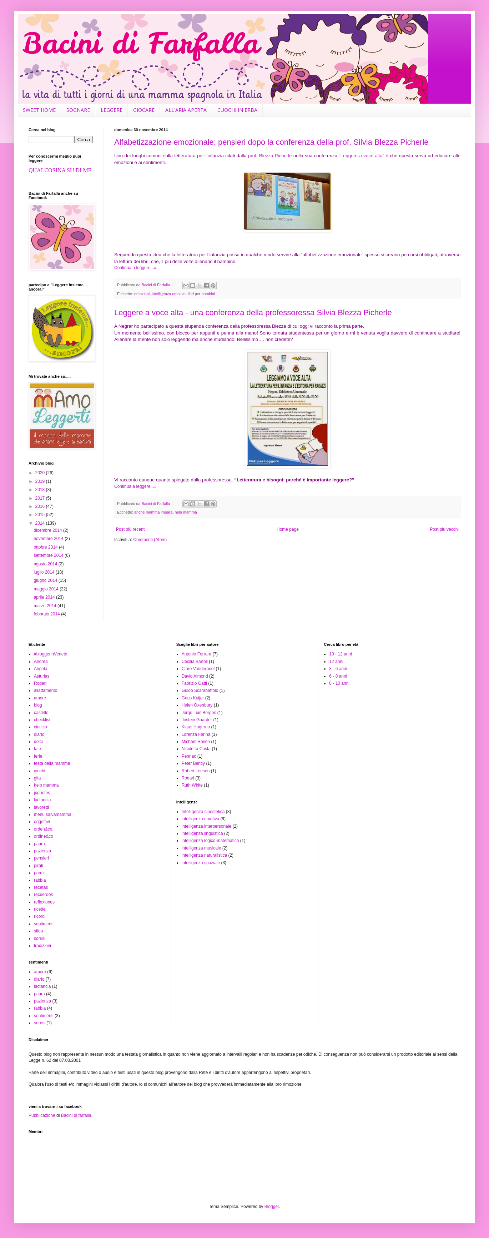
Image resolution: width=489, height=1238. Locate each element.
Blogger (271, 1206)
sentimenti (44, 923)
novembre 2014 (49, 538)
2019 (40, 481)
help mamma (186, 512)
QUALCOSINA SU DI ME (60, 170)
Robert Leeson (196, 770)
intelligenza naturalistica (204, 855)
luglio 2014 (44, 572)
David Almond (195, 676)
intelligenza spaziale (201, 862)
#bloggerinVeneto (50, 654)
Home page (288, 529)
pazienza (42, 850)
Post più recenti (131, 529)
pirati (38, 865)
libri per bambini (201, 294)
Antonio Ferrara (196, 654)
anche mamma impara (153, 512)
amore (40, 697)
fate (37, 748)
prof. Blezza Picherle (270, 155)
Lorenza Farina (196, 734)
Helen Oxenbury (197, 705)
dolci (38, 741)
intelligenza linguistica (202, 833)
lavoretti (41, 807)
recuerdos (43, 894)
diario (39, 734)
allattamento (45, 690)
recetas (41, 887)
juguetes (42, 792)
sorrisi (39, 938)
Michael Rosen (196, 741)
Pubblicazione (42, 1115)
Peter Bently (193, 763)
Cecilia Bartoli (195, 661)
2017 (40, 498)
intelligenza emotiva (169, 294)
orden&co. (44, 829)
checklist (42, 719)
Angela (40, 668)
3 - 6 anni (338, 668)
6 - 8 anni (338, 676)
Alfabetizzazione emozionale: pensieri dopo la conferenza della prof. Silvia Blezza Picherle (271, 142)
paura (39, 843)
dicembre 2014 (48, 530)
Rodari (40, 683)
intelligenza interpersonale (206, 826)
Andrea (41, 661)
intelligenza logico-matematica (210, 840)
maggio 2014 (47, 588)
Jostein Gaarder (197, 719)
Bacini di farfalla (76, 1115)
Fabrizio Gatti (194, 683)
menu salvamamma (52, 814)
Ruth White (192, 785)
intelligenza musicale (201, 848)
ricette (40, 909)
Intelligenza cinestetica (203, 811)
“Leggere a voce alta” (361, 155)
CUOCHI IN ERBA (237, 110)
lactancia (42, 799)
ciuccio (40, 726)
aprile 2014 (45, 597)
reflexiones (44, 902)
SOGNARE (78, 110)
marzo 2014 (45, 605)
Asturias (41, 676)
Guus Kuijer (193, 697)
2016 (40, 506)
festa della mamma (52, 763)
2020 (40, 472)
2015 (40, 514)
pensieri (41, 858)
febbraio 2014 (47, 613)
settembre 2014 (49, 555)
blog (38, 705)
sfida (38, 931)
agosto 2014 (46, 563)
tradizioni (42, 945)
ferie (38, 756)
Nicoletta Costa (196, 748)
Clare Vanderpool (198, 668)
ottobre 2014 (46, 547)
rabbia (40, 880)
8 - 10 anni (339, 683)
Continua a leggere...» (135, 267)
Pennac (189, 756)
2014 (40, 523)
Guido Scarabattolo (200, 690)
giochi (39, 770)
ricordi (40, 916)
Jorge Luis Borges (199, 712)
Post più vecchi (444, 529)
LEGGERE (111, 110)
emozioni (142, 294)
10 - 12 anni (340, 654)
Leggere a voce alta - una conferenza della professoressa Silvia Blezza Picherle (253, 312)
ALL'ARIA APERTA (186, 110)
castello (41, 712)
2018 (40, 489)
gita (37, 778)
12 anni (336, 661)
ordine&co (43, 836)
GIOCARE (144, 110)
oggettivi (42, 821)
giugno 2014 (46, 580)
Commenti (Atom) (150, 539)
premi (39, 872)
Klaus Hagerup (196, 726)
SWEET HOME (39, 110)
